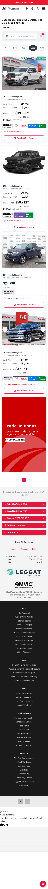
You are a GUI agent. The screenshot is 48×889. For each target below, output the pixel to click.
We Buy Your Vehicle (24, 617)
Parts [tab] (34, 549)
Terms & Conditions (16, 595)
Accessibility (24, 774)
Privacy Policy (33, 595)
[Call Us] (38, 8)
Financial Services (24, 693)
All (6, 48)
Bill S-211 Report (24, 598)
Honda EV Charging (24, 625)
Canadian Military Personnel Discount (24, 669)
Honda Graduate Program (24, 673)
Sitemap (38, 592)
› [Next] (43, 73)
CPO (42, 48)
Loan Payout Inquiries (24, 701)
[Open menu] (43, 8)
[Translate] (27, 8)
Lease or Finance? (24, 697)
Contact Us (11, 532)
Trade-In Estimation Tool (24, 680)
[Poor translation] (6, 825)
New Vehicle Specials (24, 640)
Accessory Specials (24, 745)
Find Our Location (14, 525)
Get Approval (24, 613)
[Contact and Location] (32, 8)
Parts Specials (24, 741)
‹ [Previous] (4, 73)
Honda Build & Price (24, 636)
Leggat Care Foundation (24, 781)
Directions (24, 770)
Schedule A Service (24, 722)
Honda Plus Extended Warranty (24, 676)
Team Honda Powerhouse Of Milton (19, 384)
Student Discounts (24, 648)
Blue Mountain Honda (13, 132)
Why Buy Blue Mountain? (24, 758)
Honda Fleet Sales (24, 629)
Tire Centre (24, 730)
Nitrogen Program (24, 733)
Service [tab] (24, 549)
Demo (24, 48)
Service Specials (24, 737)
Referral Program (24, 621)
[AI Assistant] (43, 884)
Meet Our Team (24, 762)
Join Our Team (24, 766)
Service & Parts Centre (24, 718)
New (15, 48)
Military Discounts (24, 652)
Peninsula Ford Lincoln (14, 298)
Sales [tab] (13, 549)
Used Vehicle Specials (24, 644)
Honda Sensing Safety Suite (24, 665)
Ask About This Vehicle (24, 138)
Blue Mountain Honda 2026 (19, 592)
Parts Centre (24, 726)
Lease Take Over (24, 705)
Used (33, 48)
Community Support (24, 778)
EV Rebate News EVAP (24, 2)
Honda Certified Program (24, 632)
